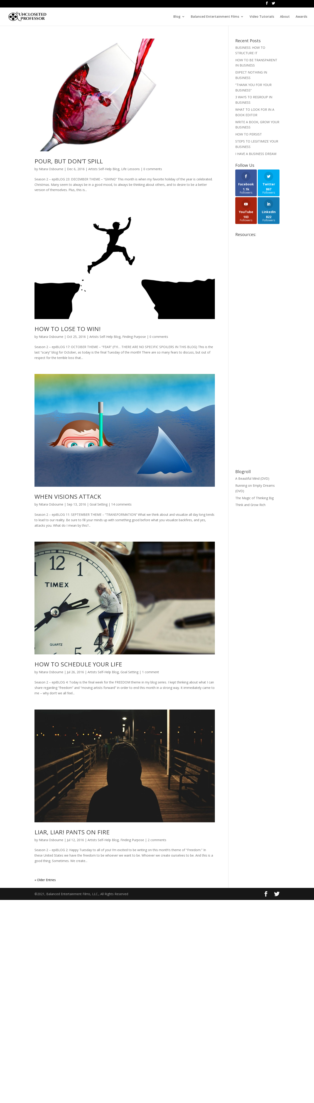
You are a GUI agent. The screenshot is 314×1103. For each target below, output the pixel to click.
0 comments (152, 169)
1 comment (150, 672)
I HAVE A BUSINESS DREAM (255, 154)
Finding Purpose (134, 336)
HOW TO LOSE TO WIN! (67, 329)
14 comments (121, 504)
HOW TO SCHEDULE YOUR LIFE (78, 664)
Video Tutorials (262, 17)
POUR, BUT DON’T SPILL (68, 161)
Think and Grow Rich (250, 505)
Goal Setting (99, 504)
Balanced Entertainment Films (215, 17)
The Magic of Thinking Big (254, 498)
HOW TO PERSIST (248, 134)
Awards (301, 17)
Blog (176, 17)
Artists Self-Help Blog (103, 169)
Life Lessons (130, 169)
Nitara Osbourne (51, 169)
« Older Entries (45, 880)
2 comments (157, 840)
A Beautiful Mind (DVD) (252, 478)
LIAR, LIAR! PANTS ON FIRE (72, 832)
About (285, 17)
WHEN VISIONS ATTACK (67, 496)
